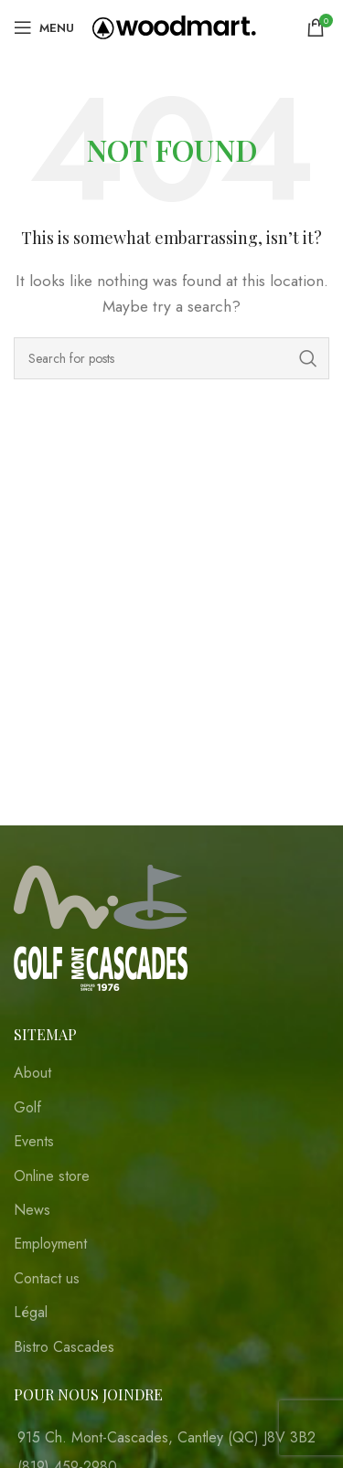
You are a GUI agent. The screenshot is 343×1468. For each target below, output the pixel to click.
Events (34, 1142)
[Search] (171, 358)
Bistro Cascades (64, 1347)
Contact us (47, 1279)
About (32, 1073)
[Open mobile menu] (44, 27)
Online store (52, 1176)
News (32, 1210)
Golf (27, 1108)
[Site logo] (174, 26)
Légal (31, 1313)
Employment (50, 1244)
